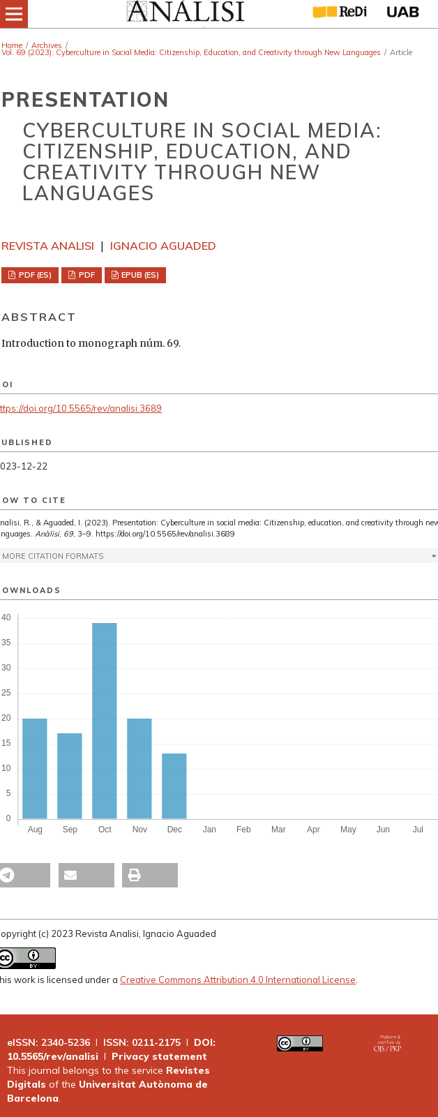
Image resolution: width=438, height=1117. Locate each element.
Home (11, 45)
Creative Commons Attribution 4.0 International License (238, 979)
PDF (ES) (34, 275)
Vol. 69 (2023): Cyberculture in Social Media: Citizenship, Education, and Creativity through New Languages (191, 52)
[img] (184, 14)
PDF (86, 275)
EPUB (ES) (139, 275)
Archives (46, 45)
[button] (86, 875)
